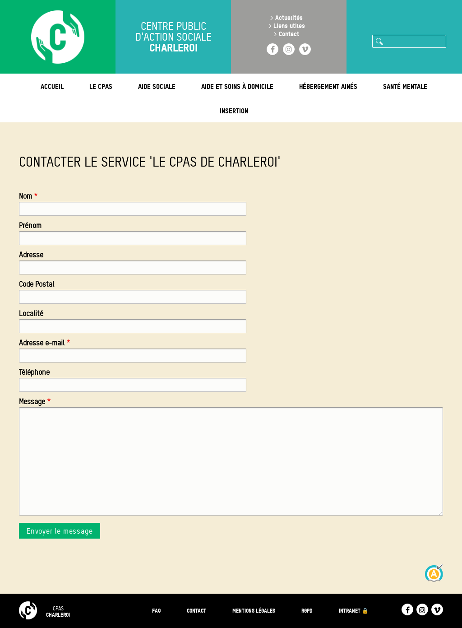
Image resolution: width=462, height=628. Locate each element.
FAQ (156, 610)
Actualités (289, 17)
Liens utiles (289, 25)
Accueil (52, 86)
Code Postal (36, 284)
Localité (31, 313)
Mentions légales (253, 610)
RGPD (307, 610)
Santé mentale (405, 86)
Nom (25, 196)
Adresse (31, 255)
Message (32, 401)
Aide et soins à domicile (237, 86)
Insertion (234, 111)
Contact (289, 33)
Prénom (30, 225)
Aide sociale (157, 86)
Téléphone (34, 372)
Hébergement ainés (328, 86)
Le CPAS (100, 86)
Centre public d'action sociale (173, 37)
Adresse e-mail (42, 343)
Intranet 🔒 (354, 610)
